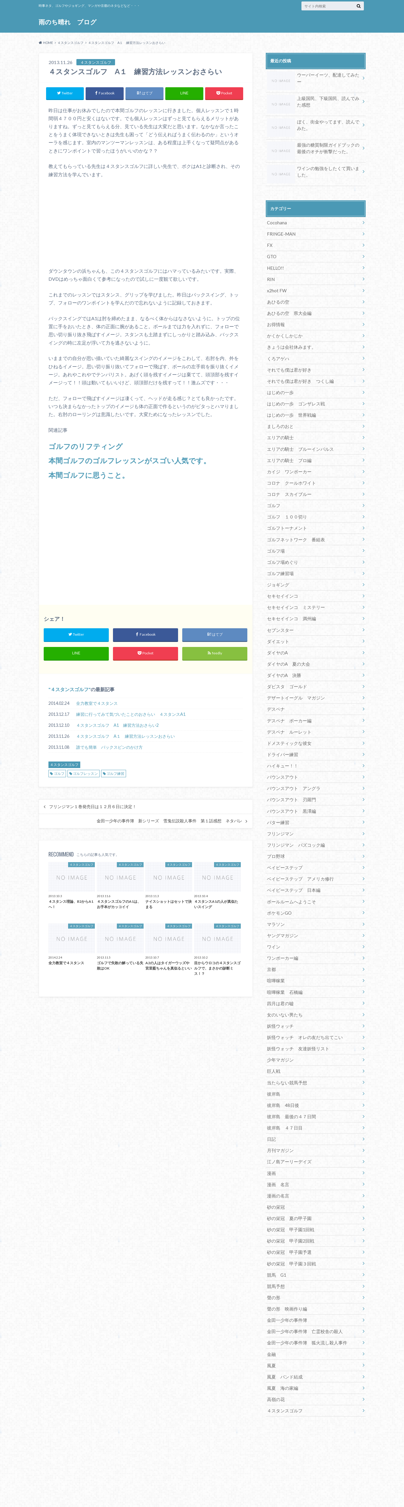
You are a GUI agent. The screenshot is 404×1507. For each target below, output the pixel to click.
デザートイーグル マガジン (294, 683)
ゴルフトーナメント (285, 518)
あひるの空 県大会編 (288, 309)
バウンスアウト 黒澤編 (290, 792)
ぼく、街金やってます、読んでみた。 (313, 125)
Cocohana (276, 221)
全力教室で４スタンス (97, 703)
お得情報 (275, 320)
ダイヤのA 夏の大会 (287, 650)
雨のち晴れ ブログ (68, 22)
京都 (271, 946)
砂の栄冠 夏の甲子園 (288, 1187)
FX (269, 243)
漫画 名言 (277, 1154)
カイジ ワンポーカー (288, 463)
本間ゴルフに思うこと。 (88, 474)
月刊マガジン (279, 1121)
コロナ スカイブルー (288, 485)
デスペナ (275, 693)
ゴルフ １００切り (285, 507)
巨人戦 (273, 1045)
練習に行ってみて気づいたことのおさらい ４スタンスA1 (131, 714)
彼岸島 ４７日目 (283, 1100)
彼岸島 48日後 (282, 1078)
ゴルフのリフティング (85, 446)
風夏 (271, 1330)
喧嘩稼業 (275, 957)
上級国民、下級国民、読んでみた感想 (313, 102)
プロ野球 (275, 836)
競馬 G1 (276, 1242)
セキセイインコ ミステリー (294, 595)
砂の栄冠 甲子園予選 (288, 1220)
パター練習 (277, 803)
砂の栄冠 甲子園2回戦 (289, 1209)
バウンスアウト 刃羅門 (290, 781)
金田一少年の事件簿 (285, 1286)
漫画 (271, 1143)
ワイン (273, 924)
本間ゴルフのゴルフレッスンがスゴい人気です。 (129, 460)
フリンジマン (279, 814)
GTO (271, 254)
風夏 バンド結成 (283, 1341)
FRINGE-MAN (280, 232)
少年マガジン (279, 1034)
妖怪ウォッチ (279, 1001)
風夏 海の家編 (281, 1352)
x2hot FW (276, 287)
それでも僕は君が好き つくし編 (298, 375)
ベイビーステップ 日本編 (292, 869)
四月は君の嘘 (279, 979)
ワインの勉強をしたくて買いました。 (313, 171)
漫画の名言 (277, 1165)
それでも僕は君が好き (288, 364)
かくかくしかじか (283, 331)
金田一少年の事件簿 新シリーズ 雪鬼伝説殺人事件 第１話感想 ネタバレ (169, 821)
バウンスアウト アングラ (292, 770)
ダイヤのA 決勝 (283, 661)
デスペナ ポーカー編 (288, 704)
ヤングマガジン (281, 913)
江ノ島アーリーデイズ (288, 1132)
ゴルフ (59, 774)
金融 (271, 1319)
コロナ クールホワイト (290, 474)
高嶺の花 (275, 1363)
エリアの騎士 (279, 430)
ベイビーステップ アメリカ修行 (298, 858)
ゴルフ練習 (115, 774)
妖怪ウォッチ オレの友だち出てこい (302, 1012)
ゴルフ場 (275, 540)
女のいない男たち (283, 990)
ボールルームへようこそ (290, 880)
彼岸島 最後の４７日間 (290, 1089)
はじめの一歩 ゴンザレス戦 (294, 397)
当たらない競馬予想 (285, 1056)
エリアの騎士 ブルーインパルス (298, 441)
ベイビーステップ (283, 847)
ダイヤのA (277, 639)
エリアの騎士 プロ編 (288, 452)
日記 (271, 1110)
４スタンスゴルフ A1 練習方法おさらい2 (117, 725)
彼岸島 (273, 1067)
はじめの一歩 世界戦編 (290, 408)
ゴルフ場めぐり (281, 551)
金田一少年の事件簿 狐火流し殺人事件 (304, 1308)
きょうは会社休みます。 (290, 342)
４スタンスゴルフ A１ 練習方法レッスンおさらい (125, 736)
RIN (270, 276)
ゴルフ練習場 (279, 562)
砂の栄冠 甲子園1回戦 (289, 1198)
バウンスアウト (281, 759)
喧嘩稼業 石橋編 (283, 968)
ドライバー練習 (281, 737)
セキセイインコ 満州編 (290, 606)
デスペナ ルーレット (288, 715)
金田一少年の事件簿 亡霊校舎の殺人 (302, 1297)
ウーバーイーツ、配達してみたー (313, 76)
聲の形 (273, 1264)
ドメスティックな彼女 (288, 726)
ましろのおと (279, 419)
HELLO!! (275, 265)
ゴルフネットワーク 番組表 (294, 529)
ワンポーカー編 (281, 935)
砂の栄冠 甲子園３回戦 (290, 1231)
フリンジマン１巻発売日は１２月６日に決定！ (92, 807)
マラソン (275, 902)
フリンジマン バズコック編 (294, 825)
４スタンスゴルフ (70, 689)
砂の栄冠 (275, 1176)
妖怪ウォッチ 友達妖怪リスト (296, 1023)
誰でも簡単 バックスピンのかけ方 (109, 747)
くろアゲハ (277, 353)
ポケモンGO (278, 891)
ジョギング (277, 573)
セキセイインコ (281, 584)
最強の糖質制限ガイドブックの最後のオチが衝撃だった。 (313, 148)
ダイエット (277, 628)
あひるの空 (277, 298)
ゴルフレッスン (85, 774)
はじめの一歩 (279, 386)
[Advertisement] (145, 541)
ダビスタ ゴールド (285, 672)
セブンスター (279, 617)
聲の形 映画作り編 (285, 1275)
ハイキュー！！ (281, 748)
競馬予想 (275, 1253)
